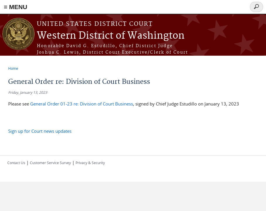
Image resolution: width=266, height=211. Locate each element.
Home (13, 68)
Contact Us (16, 162)
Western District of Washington (111, 36)
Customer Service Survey (50, 162)
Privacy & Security (90, 162)
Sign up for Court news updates (39, 131)
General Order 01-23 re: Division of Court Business (81, 104)
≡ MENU (15, 7)
